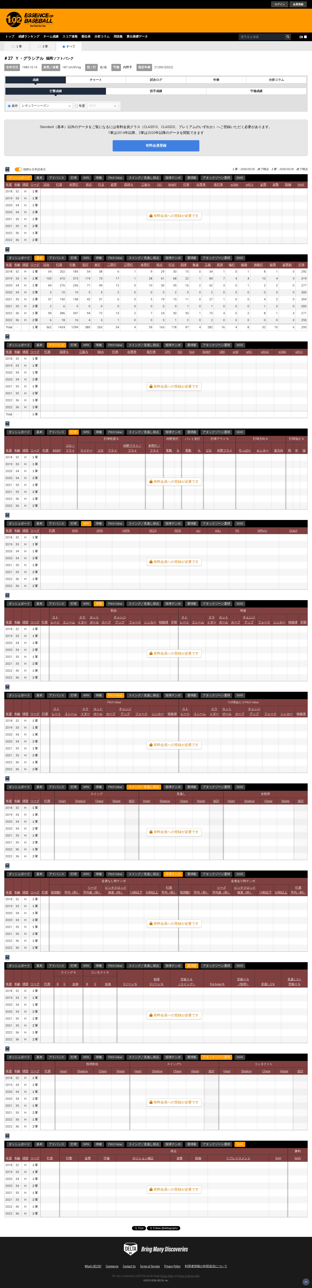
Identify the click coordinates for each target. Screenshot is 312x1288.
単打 (97, 265)
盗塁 (114, 185)
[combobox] (262, 36)
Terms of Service (150, 1266)
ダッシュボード (19, 178)
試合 (47, 185)
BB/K (101, 352)
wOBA (234, 185)
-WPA (99, 531)
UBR (222, 352)
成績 (35, 80)
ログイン (280, 4)
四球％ (128, 185)
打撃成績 (56, 91)
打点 (101, 185)
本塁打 (73, 185)
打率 (186, 185)
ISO (159, 185)
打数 (73, 265)
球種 (99, 178)
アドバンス (56, 178)
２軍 (45, 46)
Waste (116, 801)
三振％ (145, 185)
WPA (86, 178)
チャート (96, 80)
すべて (70, 46)
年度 (82, 106)
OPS (167, 352)
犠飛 (244, 265)
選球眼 (191, 178)
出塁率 (201, 185)
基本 (39, 178)
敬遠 (196, 265)
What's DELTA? (93, 1266)
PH (237, 531)
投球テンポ (173, 178)
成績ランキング (28, 36)
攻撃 (276, 185)
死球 (220, 265)
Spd (191, 352)
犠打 (232, 265)
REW (178, 531)
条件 (15, 106)
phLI (218, 531)
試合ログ (156, 80)
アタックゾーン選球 (216, 178)
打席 (59, 185)
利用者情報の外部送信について (206, 1266)
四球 (183, 265)
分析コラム (102, 36)
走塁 (263, 185)
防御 (288, 185)
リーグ (34, 185)
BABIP (172, 185)
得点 (89, 185)
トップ (9, 36)
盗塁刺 (287, 265)
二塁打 (111, 265)
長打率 (218, 185)
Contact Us (129, 1266)
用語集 (118, 36)
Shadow (80, 801)
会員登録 (298, 4)
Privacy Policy (172, 1266)
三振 (208, 265)
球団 (25, 185)
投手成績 (156, 91)
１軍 (19, 46)
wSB (235, 352)
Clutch (293, 531)
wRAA (265, 352)
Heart (62, 801)
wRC (249, 352)
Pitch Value (115, 178)
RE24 (152, 531)
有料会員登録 (156, 145)
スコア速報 (70, 36)
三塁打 (128, 265)
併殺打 (258, 265)
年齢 (17, 185)
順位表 (86, 36)
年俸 (216, 80)
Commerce (112, 1266)
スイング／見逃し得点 (144, 178)
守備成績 (256, 91)
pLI (198, 531)
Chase (99, 801)
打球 (74, 178)
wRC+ (249, 185)
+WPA (126, 531)
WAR (240, 178)
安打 (85, 265)
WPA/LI (262, 531)
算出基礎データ (137, 36)
